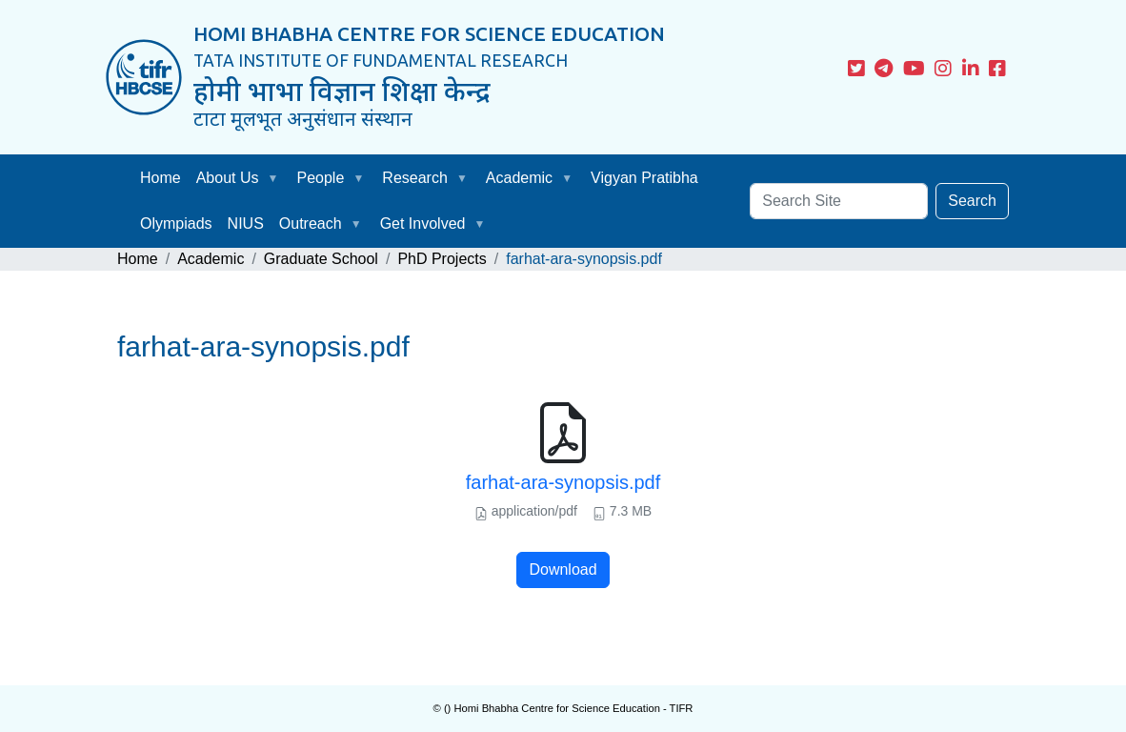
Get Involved (423, 223)
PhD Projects (441, 259)
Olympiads (176, 223)
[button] (277, 178)
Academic (519, 178)
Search (972, 201)
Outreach (310, 223)
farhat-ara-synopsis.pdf (563, 482)
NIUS (246, 223)
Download (562, 569)
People (321, 178)
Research (414, 178)
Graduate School (321, 259)
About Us (227, 178)
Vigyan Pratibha (644, 178)
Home (160, 178)
